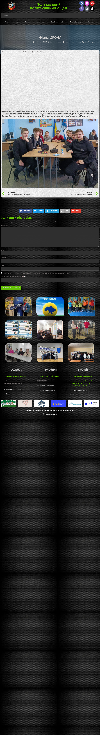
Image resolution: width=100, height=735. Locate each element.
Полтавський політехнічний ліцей (48, 6)
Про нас (29, 21)
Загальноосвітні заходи (73, 42)
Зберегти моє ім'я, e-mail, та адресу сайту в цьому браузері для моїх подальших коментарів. (36, 273)
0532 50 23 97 (42, 381)
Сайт (2, 265)
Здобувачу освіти (58, 21)
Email (3, 258)
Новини (18, 22)
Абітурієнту (41, 21)
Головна (8, 22)
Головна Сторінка (8, 52)
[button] (25, 211)
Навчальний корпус (13, 389)
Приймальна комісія (47, 390)
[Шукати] (96, 15)
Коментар (5, 225)
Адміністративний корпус (16, 376)
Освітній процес (77, 21)
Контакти (91, 22)
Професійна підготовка (90, 42)
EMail (7, 394)
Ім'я (3, 250)
